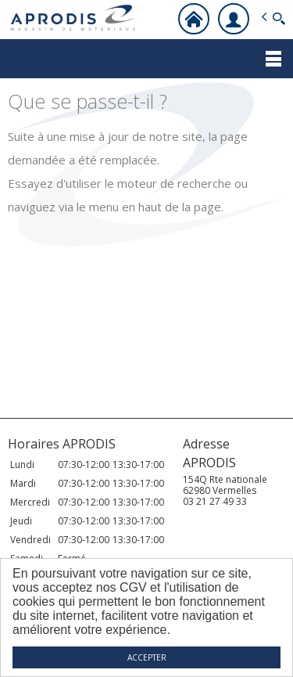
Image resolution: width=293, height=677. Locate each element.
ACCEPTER (146, 657)
